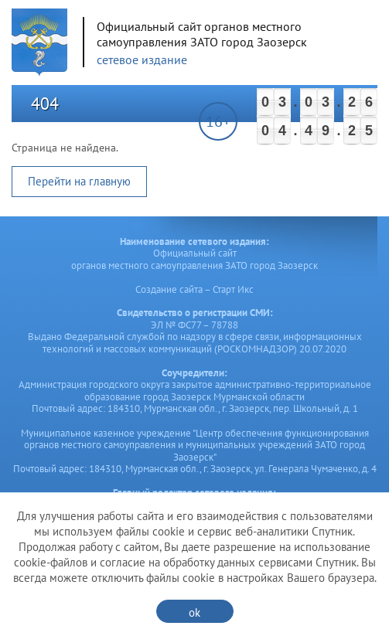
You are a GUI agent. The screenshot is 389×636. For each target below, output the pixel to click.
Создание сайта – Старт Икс (194, 289)
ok (194, 612)
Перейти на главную (79, 181)
